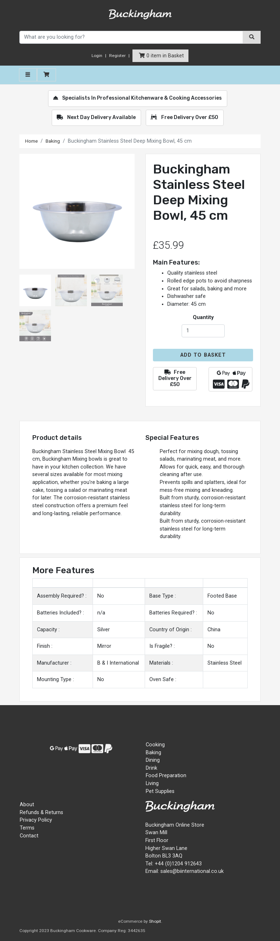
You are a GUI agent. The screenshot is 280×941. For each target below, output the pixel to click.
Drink (151, 768)
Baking (55, 141)
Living (152, 783)
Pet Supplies (160, 791)
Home (32, 141)
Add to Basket (203, 355)
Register (117, 55)
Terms (27, 828)
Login (97, 55)
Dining (153, 760)
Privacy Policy (36, 820)
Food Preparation (166, 776)
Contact (29, 836)
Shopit (155, 921)
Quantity (203, 317)
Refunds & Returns (41, 812)
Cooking (155, 745)
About (27, 805)
